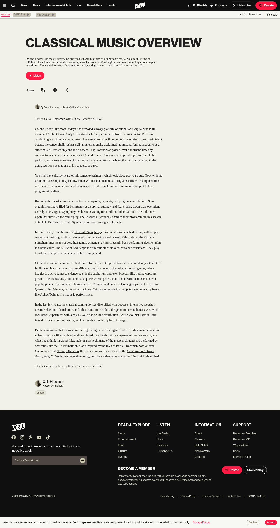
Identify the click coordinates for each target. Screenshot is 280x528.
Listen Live (241, 5)
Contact (200, 456)
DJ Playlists (197, 5)
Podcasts (218, 5)
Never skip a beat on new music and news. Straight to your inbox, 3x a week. (46, 448)
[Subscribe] (82, 460)
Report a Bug (167, 496)
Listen (35, 75)
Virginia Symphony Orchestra (70, 211)
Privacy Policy (186, 496)
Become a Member (244, 433)
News (36, 5)
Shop (236, 451)
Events (111, 5)
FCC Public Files (254, 496)
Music (24, 5)
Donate (266, 5)
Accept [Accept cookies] (271, 522)
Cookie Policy (232, 496)
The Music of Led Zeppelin (72, 248)
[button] (22, 15)
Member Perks (242, 456)
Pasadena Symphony (98, 217)
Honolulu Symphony (87, 232)
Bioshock (92, 340)
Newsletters (94, 5)
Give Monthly (255, 470)
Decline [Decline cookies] (253, 522)
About (198, 433)
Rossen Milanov (79, 268)
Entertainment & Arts (58, 5)
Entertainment (127, 439)
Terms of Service (209, 496)
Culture (41, 392)
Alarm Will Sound (96, 289)
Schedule (272, 14)
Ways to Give (241, 445)
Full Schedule (164, 451)
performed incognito (141, 144)
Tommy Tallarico (68, 351)
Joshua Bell (73, 144)
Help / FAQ (201, 445)
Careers (200, 439)
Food (79, 5)
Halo (79, 340)
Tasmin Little (148, 315)
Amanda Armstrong (47, 237)
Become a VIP (241, 439)
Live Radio (162, 433)
